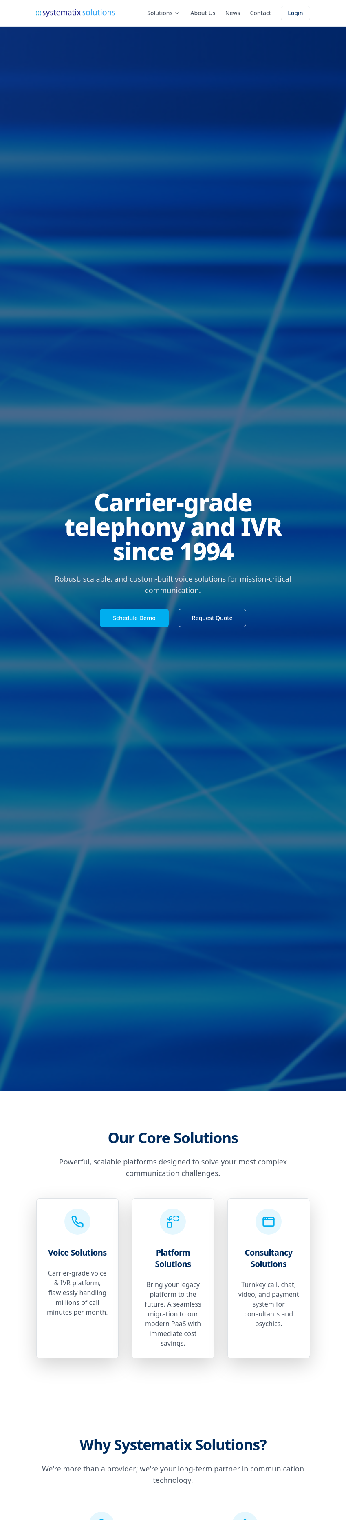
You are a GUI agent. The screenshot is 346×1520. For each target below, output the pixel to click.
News (232, 13)
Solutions (164, 13)
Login (295, 13)
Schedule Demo (134, 618)
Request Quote (212, 618)
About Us (202, 13)
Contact (260, 13)
